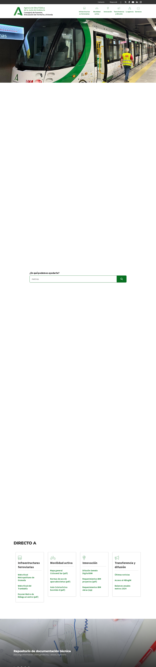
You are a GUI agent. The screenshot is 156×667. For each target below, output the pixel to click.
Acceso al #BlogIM (123, 580)
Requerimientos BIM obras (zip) (91, 588)
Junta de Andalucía (18, 11)
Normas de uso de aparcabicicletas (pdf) (60, 580)
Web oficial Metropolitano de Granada (26, 577)
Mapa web (113, 2)
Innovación (89, 563)
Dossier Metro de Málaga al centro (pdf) (28, 595)
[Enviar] (121, 279)
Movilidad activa (61, 563)
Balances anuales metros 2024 (122, 587)
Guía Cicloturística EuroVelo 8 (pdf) (58, 588)
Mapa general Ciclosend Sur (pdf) (59, 572)
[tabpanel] (30, 577)
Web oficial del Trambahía (24, 587)
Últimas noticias (122, 574)
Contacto (101, 2)
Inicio (45, 11)
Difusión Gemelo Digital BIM (90, 572)
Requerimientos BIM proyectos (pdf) (91, 580)
